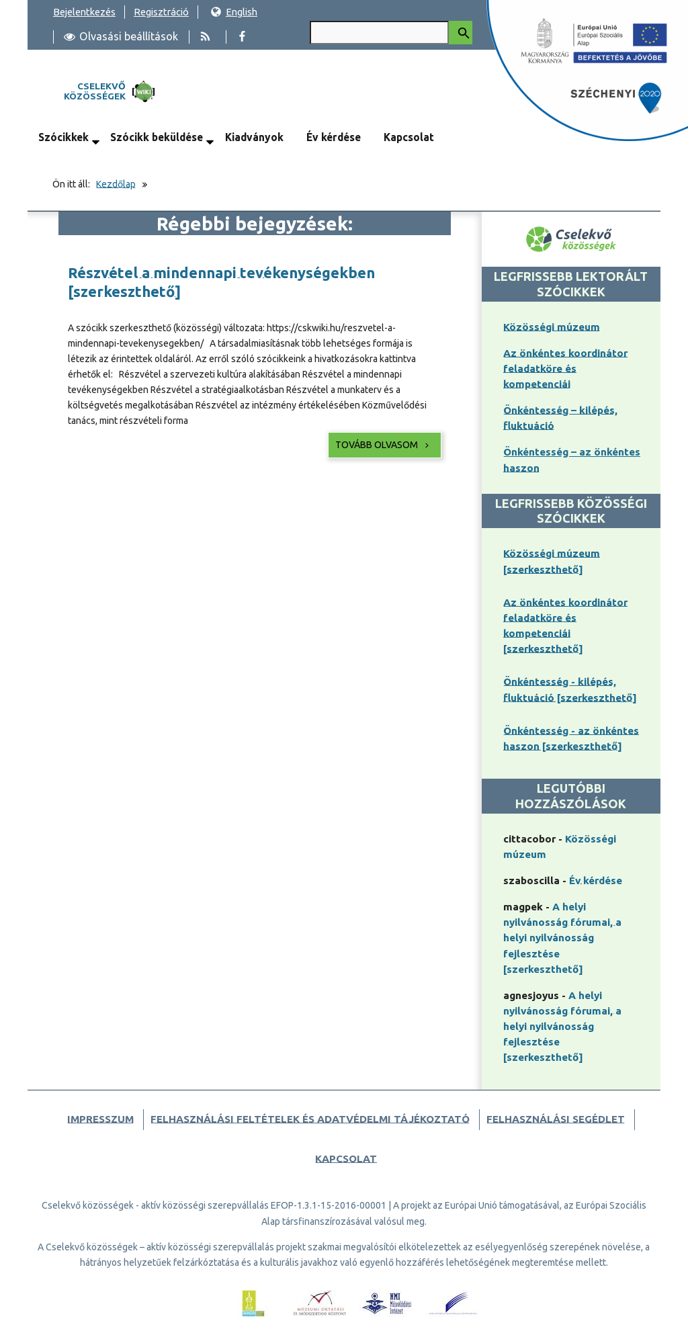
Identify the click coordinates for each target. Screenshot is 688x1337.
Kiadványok (254, 137)
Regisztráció (161, 11)
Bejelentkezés (84, 11)
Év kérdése (333, 137)
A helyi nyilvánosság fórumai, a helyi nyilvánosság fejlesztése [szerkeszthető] (562, 937)
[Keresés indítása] (460, 32)
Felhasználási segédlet (555, 1119)
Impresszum (100, 1119)
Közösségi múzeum (551, 327)
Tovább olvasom (383, 444)
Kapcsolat (409, 137)
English (233, 11)
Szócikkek (63, 137)
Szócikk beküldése (156, 137)
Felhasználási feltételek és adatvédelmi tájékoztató (310, 1119)
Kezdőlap (116, 184)
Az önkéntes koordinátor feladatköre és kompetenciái (565, 368)
